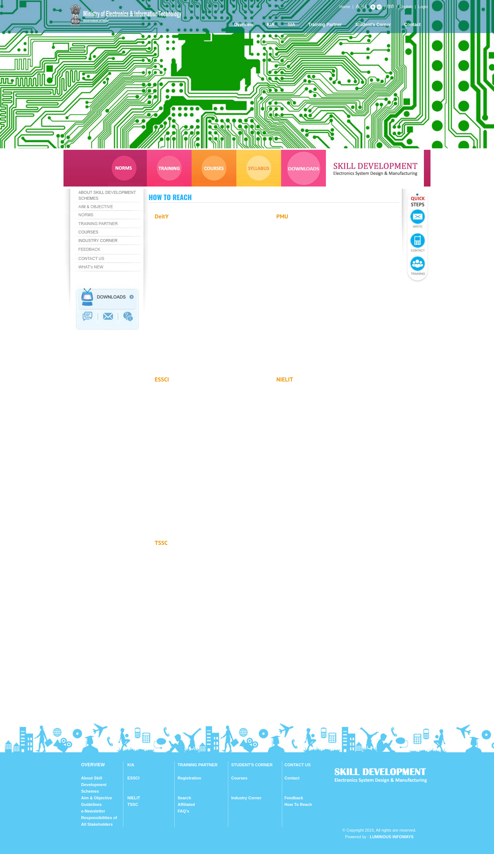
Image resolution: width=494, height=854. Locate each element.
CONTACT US (297, 765)
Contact (412, 24)
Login (423, 6)
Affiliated (186, 804)
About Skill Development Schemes (93, 784)
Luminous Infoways (391, 837)
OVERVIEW (93, 764)
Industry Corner (246, 798)
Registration (189, 778)
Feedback (293, 798)
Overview (243, 24)
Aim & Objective (96, 798)
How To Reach (298, 804)
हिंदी (390, 6)
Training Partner (325, 24)
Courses (239, 778)
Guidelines (91, 804)
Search (184, 798)
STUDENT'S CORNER (252, 765)
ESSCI (133, 778)
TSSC (132, 804)
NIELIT (133, 798)
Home (344, 6)
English (406, 6)
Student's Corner (373, 24)
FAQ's (183, 811)
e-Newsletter (93, 811)
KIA (271, 24)
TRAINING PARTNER (198, 765)
